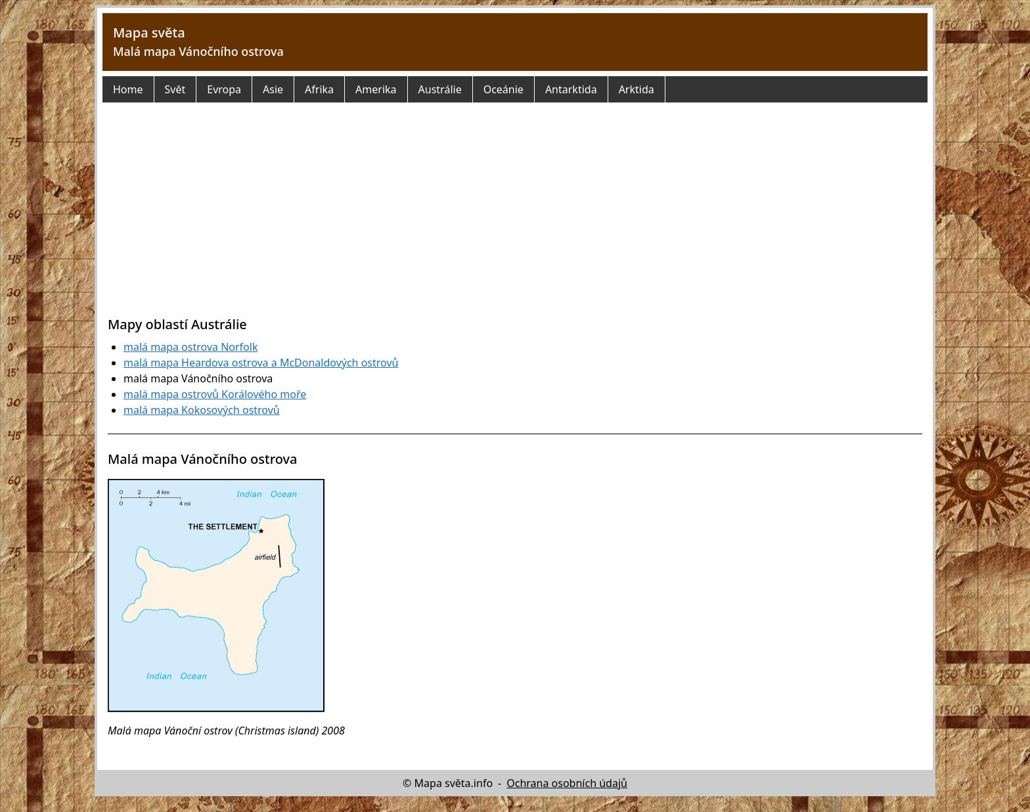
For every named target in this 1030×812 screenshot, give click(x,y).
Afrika (319, 89)
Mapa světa (149, 32)
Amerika (375, 89)
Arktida (636, 89)
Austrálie (440, 89)
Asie (273, 89)
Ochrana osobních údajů (566, 783)
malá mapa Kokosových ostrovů (201, 410)
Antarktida (571, 89)
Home (128, 89)
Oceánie (503, 89)
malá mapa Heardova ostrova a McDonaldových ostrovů (260, 362)
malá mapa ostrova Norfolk (190, 347)
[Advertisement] (515, 217)
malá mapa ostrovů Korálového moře (214, 394)
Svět (175, 89)
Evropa (224, 89)
